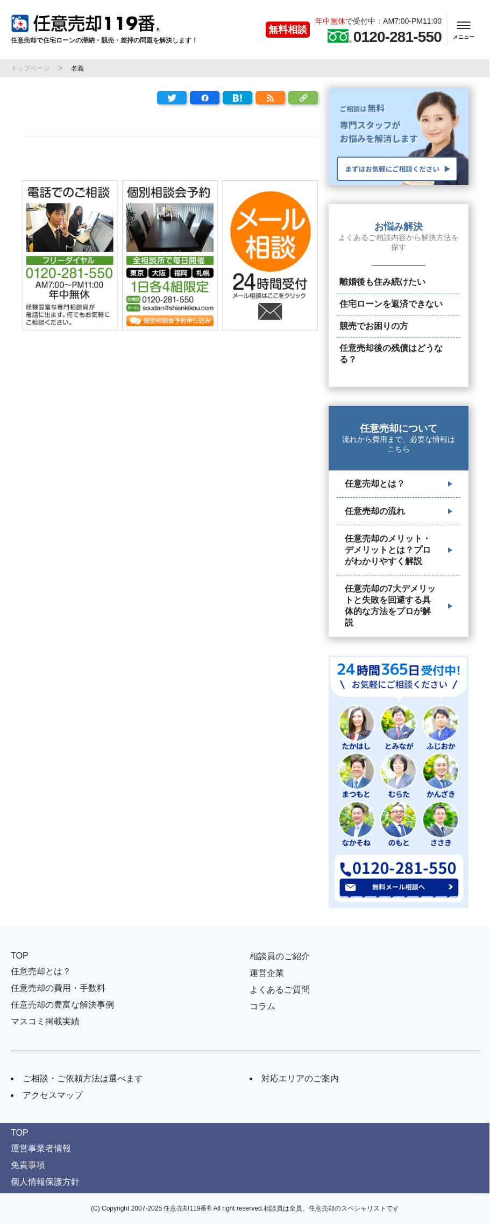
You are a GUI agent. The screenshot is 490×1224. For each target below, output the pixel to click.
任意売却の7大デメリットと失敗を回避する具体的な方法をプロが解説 (390, 605)
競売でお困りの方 (373, 325)
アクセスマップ (53, 1095)
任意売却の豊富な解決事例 (62, 1004)
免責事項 (28, 1165)
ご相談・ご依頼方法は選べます (83, 1078)
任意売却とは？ (375, 483)
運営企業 (267, 972)
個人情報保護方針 (45, 1181)
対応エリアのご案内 (300, 1078)
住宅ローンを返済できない (391, 303)
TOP (20, 955)
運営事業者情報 (41, 1148)
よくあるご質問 (280, 989)
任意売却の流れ (375, 511)
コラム (262, 1006)
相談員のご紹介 (280, 956)
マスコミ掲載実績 (45, 1021)
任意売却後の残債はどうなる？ (391, 353)
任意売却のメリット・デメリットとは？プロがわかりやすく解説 (388, 550)
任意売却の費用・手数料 (58, 988)
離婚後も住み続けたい (382, 281)
